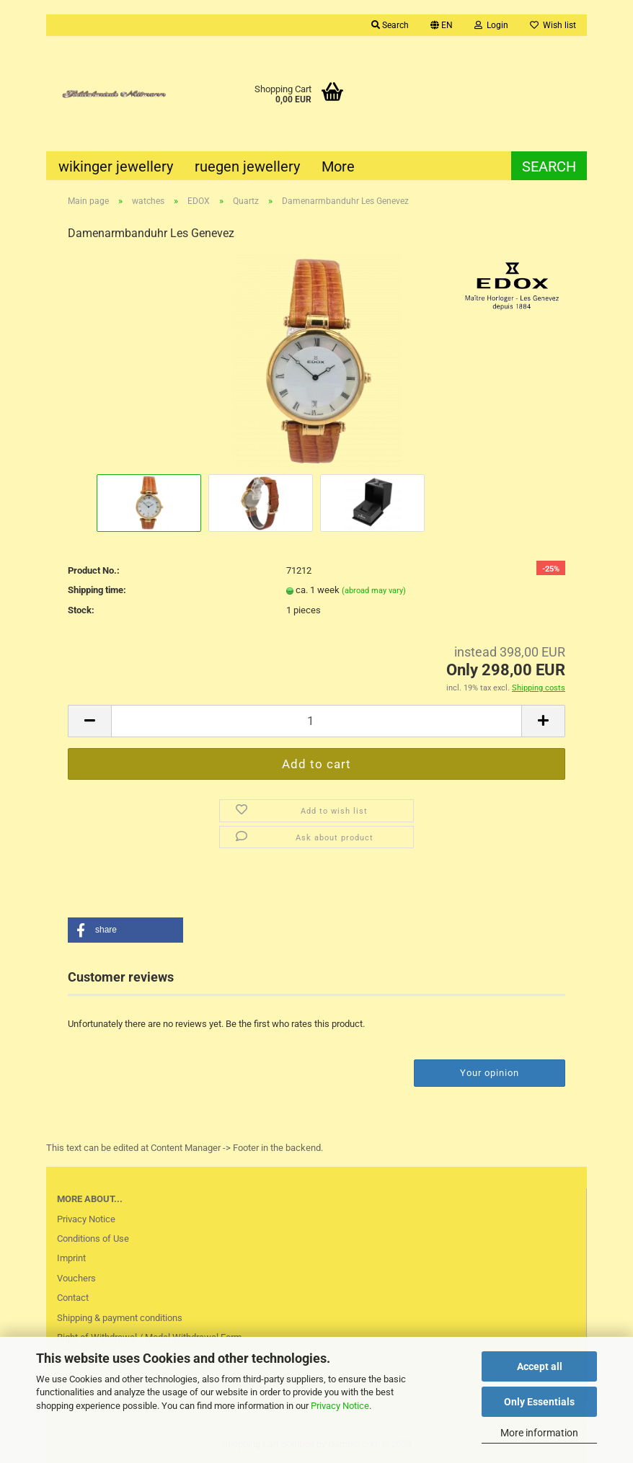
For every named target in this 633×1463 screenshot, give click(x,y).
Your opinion (489, 1072)
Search (390, 25)
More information (539, 1432)
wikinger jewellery (115, 166)
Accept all (539, 1366)
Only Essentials (539, 1402)
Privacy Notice (340, 1405)
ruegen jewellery (247, 166)
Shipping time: (97, 589)
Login (491, 25)
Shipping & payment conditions (119, 1317)
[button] (125, 930)
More (338, 166)
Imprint (71, 1258)
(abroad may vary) (374, 590)
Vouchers (76, 1278)
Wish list (553, 25)
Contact (73, 1297)
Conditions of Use (93, 1238)
